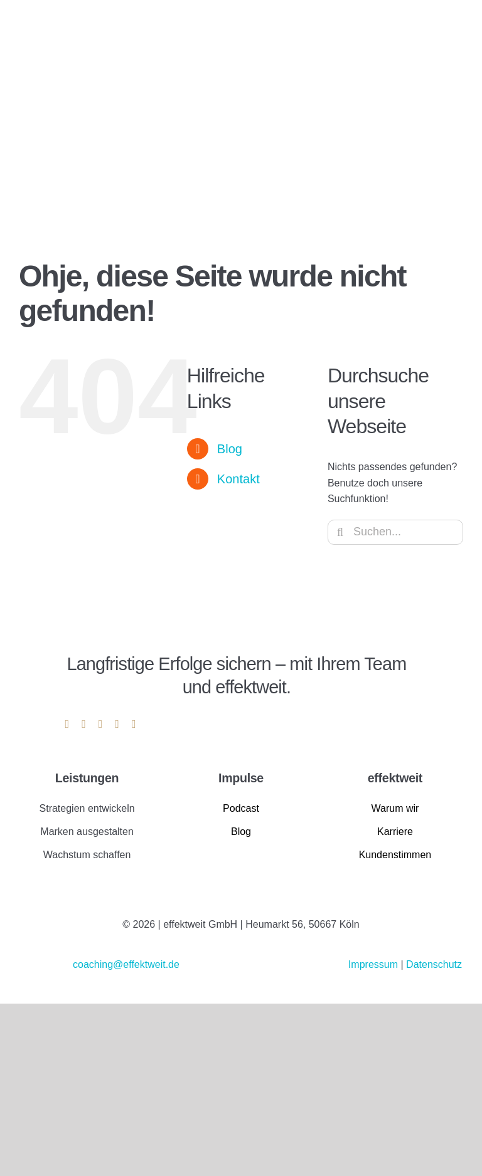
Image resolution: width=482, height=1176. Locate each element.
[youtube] (101, 724)
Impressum (374, 964)
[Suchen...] (395, 532)
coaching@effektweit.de (126, 964)
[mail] (117, 724)
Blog (229, 449)
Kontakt (238, 479)
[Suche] (340, 532)
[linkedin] (67, 724)
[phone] (134, 724)
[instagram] (84, 724)
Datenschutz (434, 964)
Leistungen (87, 778)
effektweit (395, 778)
